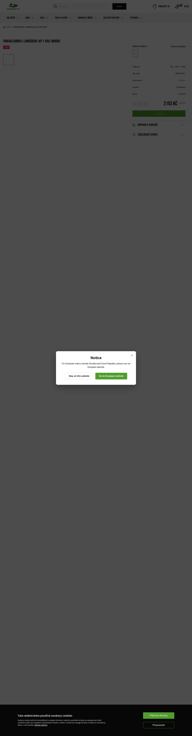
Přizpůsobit (159, 725)
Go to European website (111, 376)
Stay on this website (79, 376)
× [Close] (132, 355)
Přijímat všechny (159, 715)
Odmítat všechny (40, 725)
